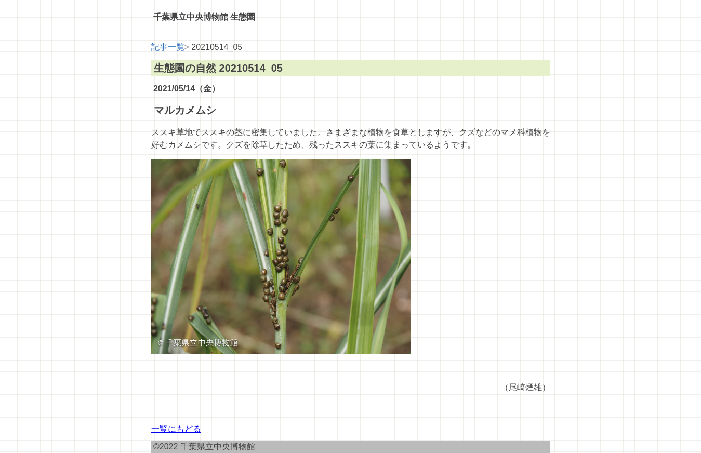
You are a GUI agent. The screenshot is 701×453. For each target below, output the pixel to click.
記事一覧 (167, 47)
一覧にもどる (176, 428)
